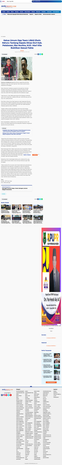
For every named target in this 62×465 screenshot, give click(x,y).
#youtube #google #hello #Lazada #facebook (18, 14)
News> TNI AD (27, 430)
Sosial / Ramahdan (19, 448)
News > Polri (36, 427)
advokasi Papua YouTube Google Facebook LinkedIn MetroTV (47, 454)
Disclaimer (55, 392)
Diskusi (33, 11)
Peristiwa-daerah (19, 436)
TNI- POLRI (27, 453)
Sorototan (18, 447)
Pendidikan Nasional (29, 433)
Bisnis (12, 11)
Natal (35, 419)
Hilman (35, 403)
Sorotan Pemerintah (46, 442)
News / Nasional (37, 422)
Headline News (37, 401)
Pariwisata (45, 431)
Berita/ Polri (45, 395)
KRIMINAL (45, 409)
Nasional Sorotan (19, 418)
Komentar (4, 54)
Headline (44, 11)
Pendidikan (18, 433)
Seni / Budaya (18, 442)
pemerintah (18, 459)
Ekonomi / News (19, 400)
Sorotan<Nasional (46, 444)
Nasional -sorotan (37, 415)
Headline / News (19, 401)
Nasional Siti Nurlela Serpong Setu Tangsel (47, 416)
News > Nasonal (19, 427)
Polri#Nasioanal (46, 439)
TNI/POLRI (27, 454)
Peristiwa (44, 433)
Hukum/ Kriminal (19, 409)
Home (3, 1)
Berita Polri (36, 395)
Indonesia (49, 11)
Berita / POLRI (18, 395)
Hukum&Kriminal (37, 407)
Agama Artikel (38, 14)
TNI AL (17, 451)
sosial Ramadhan (37, 459)
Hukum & (44, 403)
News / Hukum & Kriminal (20, 422)
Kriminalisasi (45, 410)
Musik (35, 413)
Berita (8, 11)
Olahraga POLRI (46, 430)
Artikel (35, 392)
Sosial (26, 447)
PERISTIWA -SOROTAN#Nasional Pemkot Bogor (29, 431)
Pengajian (36, 433)
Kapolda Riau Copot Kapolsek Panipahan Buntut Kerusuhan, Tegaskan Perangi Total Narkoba (48, 360)
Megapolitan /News (19, 413)
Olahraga (35, 430)
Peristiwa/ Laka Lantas (29, 436)
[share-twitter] (40, 54)
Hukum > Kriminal (28, 406)
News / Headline (46, 421)
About (9, 397)
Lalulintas (18, 412)
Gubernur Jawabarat (29, 400)
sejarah (26, 459)
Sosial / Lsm (36, 447)
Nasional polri (27, 418)
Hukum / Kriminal (46, 404)
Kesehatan (27, 410)
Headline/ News (46, 401)
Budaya (16, 11)
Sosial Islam (27, 448)
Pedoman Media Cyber (57, 394)
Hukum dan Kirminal (47, 406)
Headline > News (28, 401)
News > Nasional (46, 425)
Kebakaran (18, 410)
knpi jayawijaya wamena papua (20, 457)
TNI (17, 450)
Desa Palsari (27, 11)
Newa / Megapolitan (20, 421)
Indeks (3, 11)
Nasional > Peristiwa (20, 416)
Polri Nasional (36, 439)
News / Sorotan (28, 424)
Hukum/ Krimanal (46, 407)
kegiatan (35, 456)
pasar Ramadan (46, 457)
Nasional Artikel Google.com (29, 416)
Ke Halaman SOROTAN (51, 337)
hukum (26, 456)
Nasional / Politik (46, 415)
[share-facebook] (38, 54)
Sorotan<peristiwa (28, 445)
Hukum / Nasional (19, 406)
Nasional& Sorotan (37, 418)
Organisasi (18, 431)
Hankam (35, 400)
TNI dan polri (45, 451)
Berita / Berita (36, 394)
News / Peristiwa (19, 424)
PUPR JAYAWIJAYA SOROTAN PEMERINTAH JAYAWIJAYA (38, 431)
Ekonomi (38, 11)
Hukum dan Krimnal (20, 407)
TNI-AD (35, 453)
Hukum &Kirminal (28, 404)
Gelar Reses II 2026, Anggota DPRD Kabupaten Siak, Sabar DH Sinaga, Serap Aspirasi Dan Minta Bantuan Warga (48, 355)
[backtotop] (31, 387)
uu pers (54, 395)
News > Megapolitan (37, 425)
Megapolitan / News (46, 412)
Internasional (56, 11)
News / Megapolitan (37, 421)
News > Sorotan (46, 427)
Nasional (44, 342)
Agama (31, 14)
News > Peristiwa (46, 424)
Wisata (35, 454)
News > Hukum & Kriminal (20, 425)
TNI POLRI (36, 451)
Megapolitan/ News (28, 413)
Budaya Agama (37, 397)
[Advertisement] (31, 25)
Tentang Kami (7, 397)
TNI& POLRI (18, 453)
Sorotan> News (37, 445)
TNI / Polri (36, 450)
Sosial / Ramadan (46, 447)
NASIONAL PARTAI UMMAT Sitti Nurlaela (47, 413)
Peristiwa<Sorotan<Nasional (47, 436)
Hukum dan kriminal (29, 407)
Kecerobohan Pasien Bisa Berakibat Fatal (47, 377)
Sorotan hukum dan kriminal (29, 444)
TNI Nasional (27, 451)
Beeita (17, 394)
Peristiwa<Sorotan (37, 436)
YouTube (11, 395)
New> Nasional (45, 419)
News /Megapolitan (37, 424)
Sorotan (3, 193)
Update (35, 154)
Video (4, 14)
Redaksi (54, 391)
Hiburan (26, 403)
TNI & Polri (27, 450)
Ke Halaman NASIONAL (51, 345)
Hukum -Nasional (37, 404)
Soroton (44, 445)
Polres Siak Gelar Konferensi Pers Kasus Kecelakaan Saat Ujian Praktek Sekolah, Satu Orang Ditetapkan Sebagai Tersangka (48, 366)
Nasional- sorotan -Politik (47, 418)
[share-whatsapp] (42, 54)
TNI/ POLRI (18, 454)
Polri (26, 439)
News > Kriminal (28, 425)
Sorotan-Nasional (37, 444)
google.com (18, 456)
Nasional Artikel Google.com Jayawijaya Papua (38, 416)
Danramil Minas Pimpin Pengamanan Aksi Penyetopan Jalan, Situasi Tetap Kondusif (47, 371)
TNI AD (44, 450)
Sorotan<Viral (18, 445)
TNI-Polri (44, 453)
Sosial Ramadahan (46, 448)
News (26, 421)
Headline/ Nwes (19, 403)
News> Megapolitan (19, 430)
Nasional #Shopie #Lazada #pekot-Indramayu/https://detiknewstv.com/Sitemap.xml (29, 415)
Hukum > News (37, 406)
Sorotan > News (37, 442)
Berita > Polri (27, 395)
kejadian (44, 456)
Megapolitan (36, 412)
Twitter (9, 395)
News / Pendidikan (46, 422)
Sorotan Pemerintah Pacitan (20, 444)
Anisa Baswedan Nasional (29, 392)
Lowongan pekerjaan (29, 412)
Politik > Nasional (19, 439)
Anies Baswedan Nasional (49, 14)
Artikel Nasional (46, 392)
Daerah (21, 11)
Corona (44, 397)
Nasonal (26, 419)
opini (26, 457)
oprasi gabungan (37, 457)
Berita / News (45, 394)
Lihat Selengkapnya (51, 382)
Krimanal (35, 410)
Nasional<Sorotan (19, 419)
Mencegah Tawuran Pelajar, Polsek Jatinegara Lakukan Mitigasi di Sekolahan (14, 189)
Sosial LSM (36, 448)
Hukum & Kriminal (19, 404)
